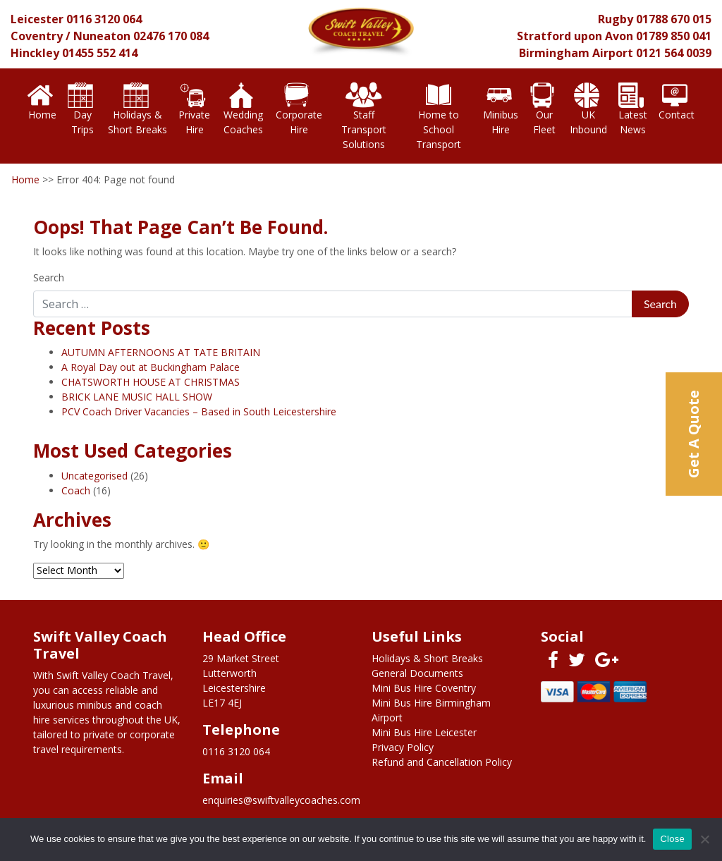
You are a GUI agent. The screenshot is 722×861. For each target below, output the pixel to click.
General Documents (417, 673)
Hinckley (35, 53)
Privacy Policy (403, 747)
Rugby (615, 19)
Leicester (37, 19)
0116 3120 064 (104, 19)
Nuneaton (101, 36)
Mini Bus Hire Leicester (424, 732)
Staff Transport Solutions (364, 115)
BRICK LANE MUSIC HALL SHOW (136, 396)
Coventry (37, 36)
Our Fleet (543, 108)
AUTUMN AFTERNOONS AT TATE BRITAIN (160, 352)
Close (672, 838)
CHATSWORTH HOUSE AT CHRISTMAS (150, 382)
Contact (677, 100)
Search (48, 277)
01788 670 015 (673, 19)
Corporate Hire (299, 108)
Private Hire (194, 108)
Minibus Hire (500, 108)
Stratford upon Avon (575, 36)
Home (41, 100)
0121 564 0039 (673, 53)
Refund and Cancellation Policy (442, 762)
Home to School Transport (438, 115)
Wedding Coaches (241, 108)
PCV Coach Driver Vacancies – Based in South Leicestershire (198, 411)
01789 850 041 (673, 36)
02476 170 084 (171, 36)
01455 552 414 (99, 53)
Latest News (632, 108)
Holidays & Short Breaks (137, 108)
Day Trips (81, 108)
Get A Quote (693, 434)
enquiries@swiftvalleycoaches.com (281, 800)
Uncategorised (94, 475)
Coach (75, 490)
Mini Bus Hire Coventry (424, 688)
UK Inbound (588, 108)
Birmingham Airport (576, 53)
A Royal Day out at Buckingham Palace (150, 367)
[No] (704, 839)
